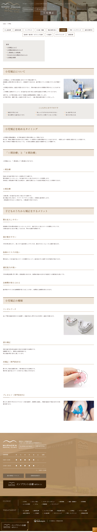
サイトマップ (56, 505)
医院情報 (63, 502)
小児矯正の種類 (11, 58)
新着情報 (45, 505)
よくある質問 (26, 505)
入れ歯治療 (48, 514)
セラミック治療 (86, 511)
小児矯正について (12, 48)
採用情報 (86, 502)
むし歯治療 (11, 30)
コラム (37, 505)
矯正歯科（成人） (63, 511)
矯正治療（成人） (58, 30)
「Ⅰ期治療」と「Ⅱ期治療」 (14, 53)
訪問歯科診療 (87, 514)
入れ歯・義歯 (46, 30)
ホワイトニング (66, 35)
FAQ (61, 4)
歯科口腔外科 (20, 35)
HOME (25, 502)
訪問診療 (77, 35)
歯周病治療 (22, 30)
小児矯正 (70, 30)
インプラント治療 (49, 511)
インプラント (34, 30)
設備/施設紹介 (35, 476)
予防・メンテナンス (83, 30)
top (94, 529)
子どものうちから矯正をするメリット (18, 55)
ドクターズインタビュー (50, 502)
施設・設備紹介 (75, 502)
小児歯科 (55, 35)
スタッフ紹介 (35, 502)
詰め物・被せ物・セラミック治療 (38, 35)
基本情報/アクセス (13, 476)
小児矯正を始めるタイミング (15, 50)
